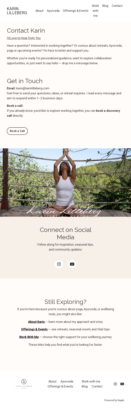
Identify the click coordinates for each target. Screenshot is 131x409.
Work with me (95, 10)
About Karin (36, 322)
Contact (117, 6)
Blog (105, 6)
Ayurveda (53, 10)
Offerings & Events (76, 10)
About (39, 10)
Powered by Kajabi (114, 400)
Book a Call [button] (17, 131)
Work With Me (29, 337)
